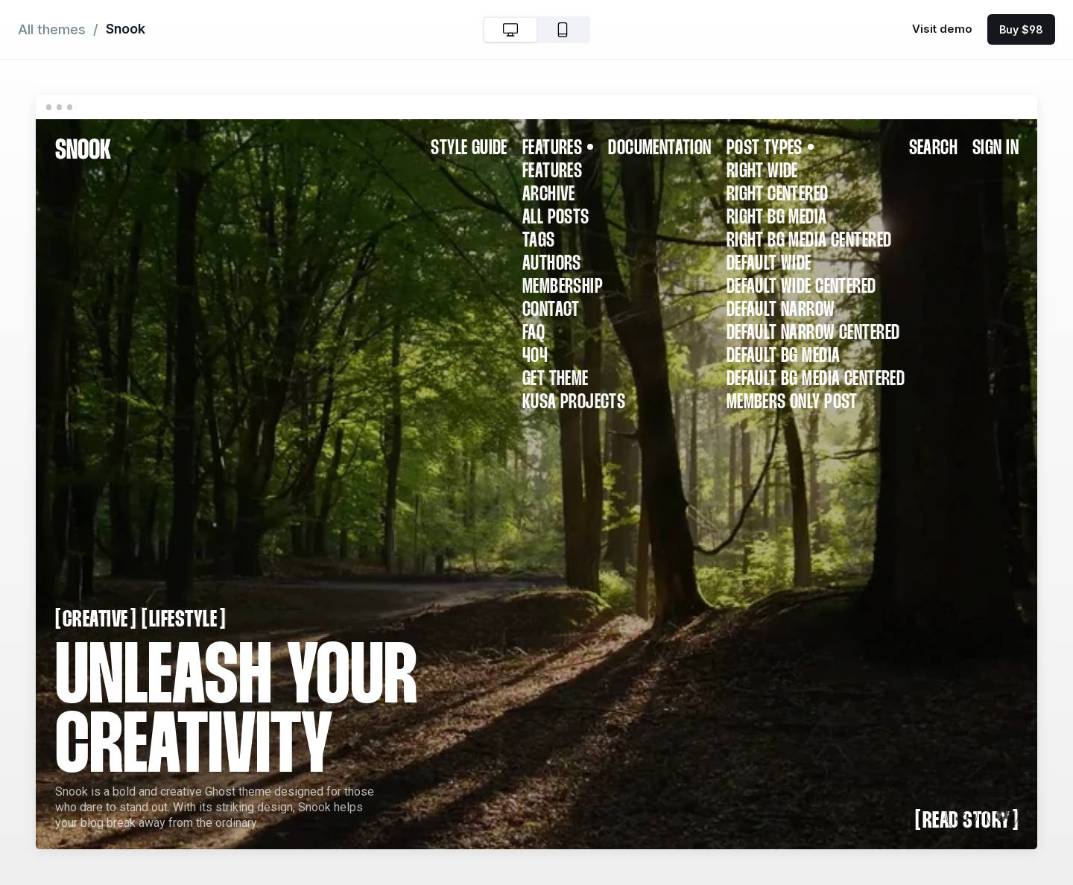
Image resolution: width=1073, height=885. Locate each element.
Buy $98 (1021, 29)
